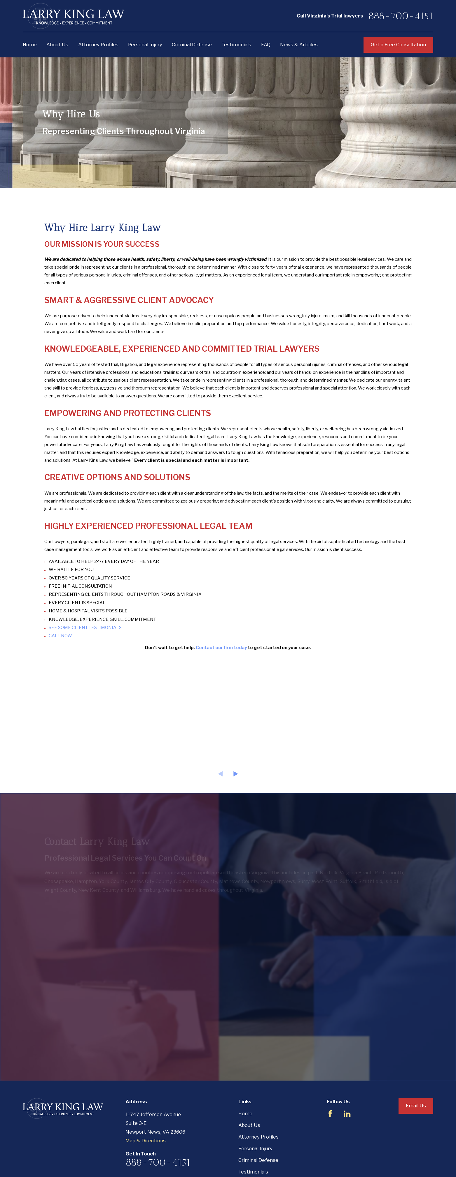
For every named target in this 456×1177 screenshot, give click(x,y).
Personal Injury (255, 1148)
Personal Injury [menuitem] (145, 44)
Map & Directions (145, 1140)
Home (245, 1113)
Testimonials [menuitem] (236, 44)
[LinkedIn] (347, 1113)
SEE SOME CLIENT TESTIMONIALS (85, 627)
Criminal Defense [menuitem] (192, 44)
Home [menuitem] (30, 44)
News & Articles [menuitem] (299, 44)
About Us (249, 1125)
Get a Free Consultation (398, 44)
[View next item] (235, 773)
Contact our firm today (221, 647)
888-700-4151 (400, 16)
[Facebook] (330, 1113)
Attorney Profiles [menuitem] (98, 44)
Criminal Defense (258, 1160)
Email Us (416, 1106)
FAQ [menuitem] (265, 44)
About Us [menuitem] (57, 44)
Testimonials (253, 1172)
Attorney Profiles (258, 1137)
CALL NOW (60, 635)
